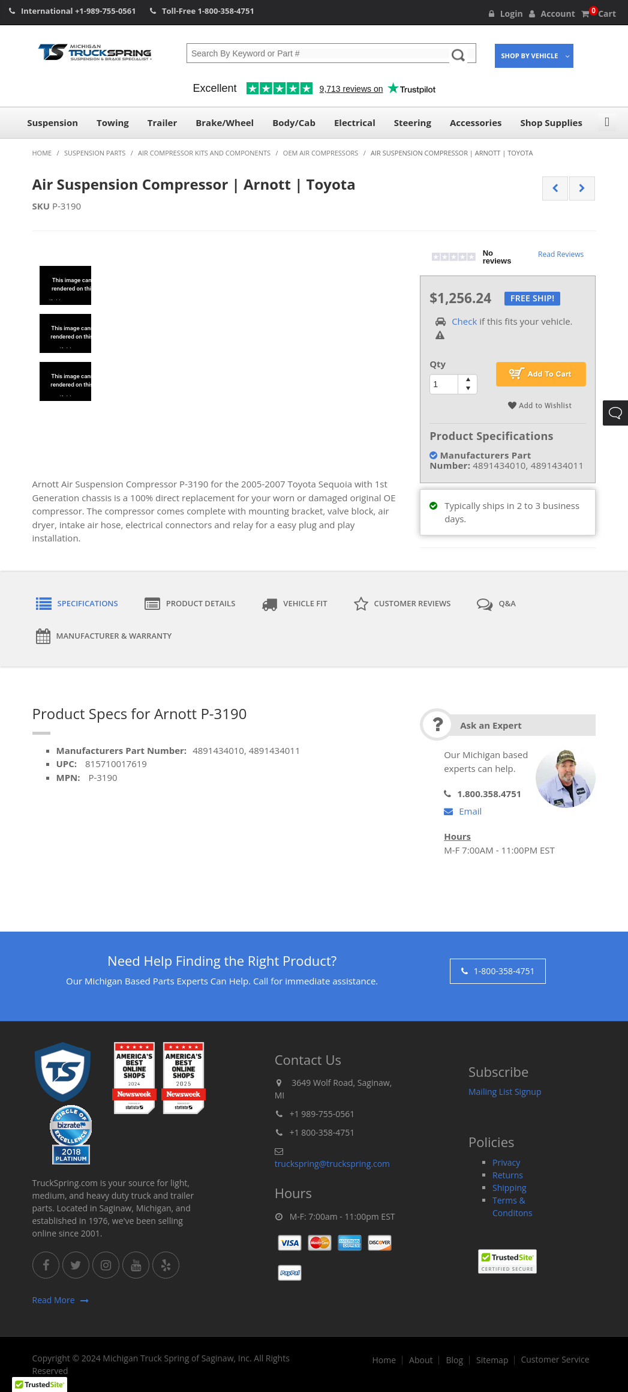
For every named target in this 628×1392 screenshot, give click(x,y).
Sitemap (492, 1360)
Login (506, 13)
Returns (507, 1175)
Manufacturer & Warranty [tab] (104, 636)
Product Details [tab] (190, 604)
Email (463, 811)
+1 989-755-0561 (322, 1113)
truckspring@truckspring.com (332, 1163)
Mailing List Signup (505, 1091)
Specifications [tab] (77, 604)
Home (384, 1360)
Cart (598, 13)
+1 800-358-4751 (322, 1132)
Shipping (509, 1187)
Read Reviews (561, 254)
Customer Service (555, 1359)
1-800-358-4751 (226, 10)
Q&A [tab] (496, 604)
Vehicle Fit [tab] (294, 604)
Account (552, 13)
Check (464, 321)
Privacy (506, 1162)
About (420, 1360)
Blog (454, 1360)
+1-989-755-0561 (105, 10)
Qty (437, 364)
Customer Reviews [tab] (402, 604)
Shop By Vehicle (529, 55)
